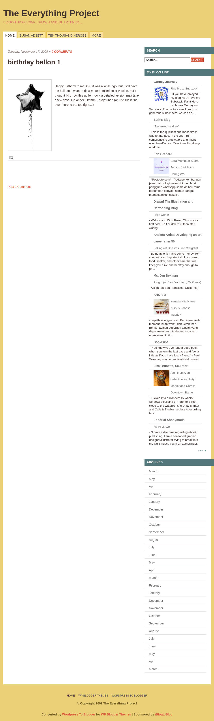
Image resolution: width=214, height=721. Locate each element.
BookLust (161, 342)
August (154, 540)
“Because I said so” (166, 126)
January (154, 501)
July (151, 547)
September (156, 532)
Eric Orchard (163, 154)
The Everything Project (51, 13)
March (153, 471)
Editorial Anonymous (169, 420)
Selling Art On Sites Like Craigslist (176, 248)
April (152, 486)
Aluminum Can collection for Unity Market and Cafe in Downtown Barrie (183, 382)
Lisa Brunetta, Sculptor (171, 366)
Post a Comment (19, 186)
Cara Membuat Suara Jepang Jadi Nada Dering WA (185, 167)
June (152, 555)
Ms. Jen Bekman (166, 275)
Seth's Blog (162, 119)
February (155, 494)
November (156, 517)
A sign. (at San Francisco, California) (177, 282)
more (96, 35)
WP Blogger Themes (93, 695)
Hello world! (161, 214)
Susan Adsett (31, 35)
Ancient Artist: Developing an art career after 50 (177, 238)
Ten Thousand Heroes (67, 35)
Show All (201, 450)
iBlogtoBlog (163, 714)
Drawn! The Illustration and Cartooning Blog (173, 205)
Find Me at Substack (184, 88)
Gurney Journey (165, 82)
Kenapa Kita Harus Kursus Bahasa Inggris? (183, 308)
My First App (162, 426)
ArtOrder (160, 294)
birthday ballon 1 (34, 62)
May (152, 479)
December (156, 509)
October (154, 524)
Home (10, 35)
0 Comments (61, 51)
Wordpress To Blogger (129, 695)
